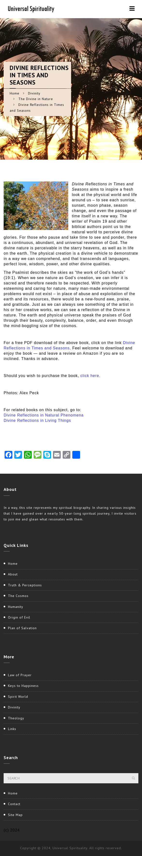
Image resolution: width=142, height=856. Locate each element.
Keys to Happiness (23, 685)
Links (12, 729)
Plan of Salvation (22, 628)
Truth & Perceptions (25, 585)
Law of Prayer (20, 675)
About (13, 574)
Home (14, 93)
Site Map (15, 815)
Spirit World (18, 696)
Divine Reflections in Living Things (37, 420)
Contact (14, 804)
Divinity (34, 93)
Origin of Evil (19, 617)
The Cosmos (18, 596)
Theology (16, 718)
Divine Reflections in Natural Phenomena (44, 415)
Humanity (15, 607)
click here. (90, 376)
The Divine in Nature (35, 99)
